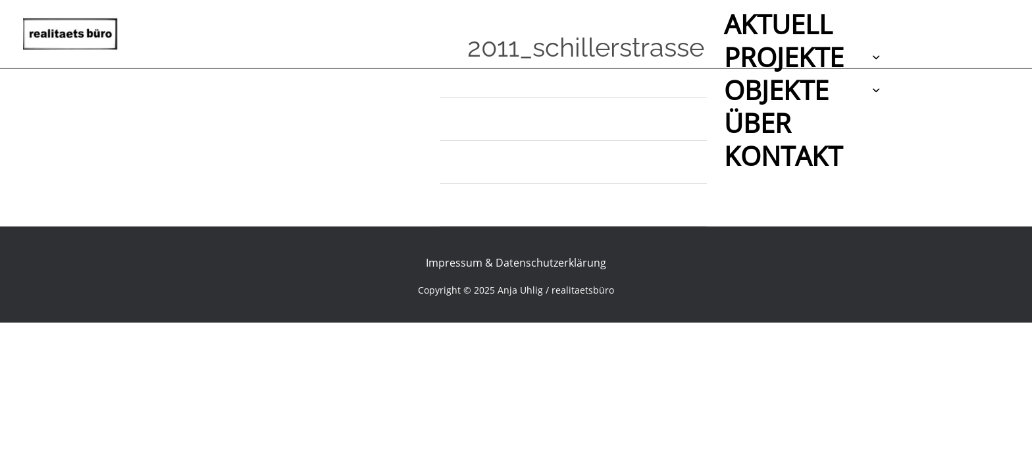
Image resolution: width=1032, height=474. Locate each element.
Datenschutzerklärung (551, 262)
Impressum (454, 262)
